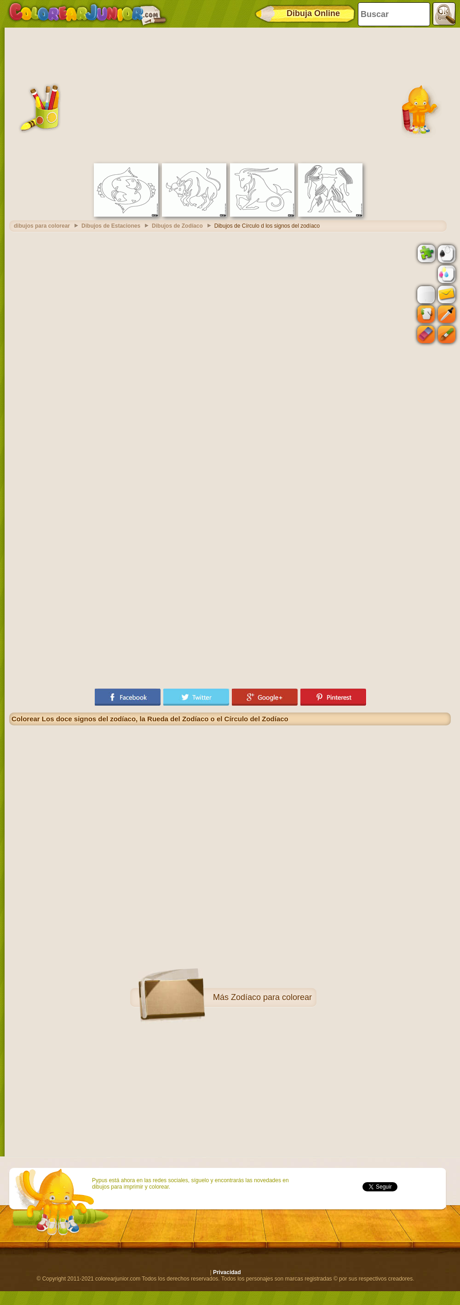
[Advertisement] (230, 94)
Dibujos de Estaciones (110, 226)
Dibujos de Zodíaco (177, 226)
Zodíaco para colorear (271, 997)
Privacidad (227, 1272)
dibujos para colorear (42, 226)
